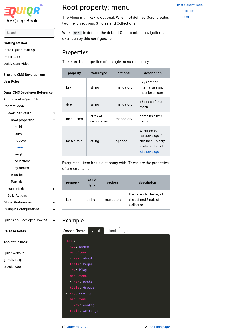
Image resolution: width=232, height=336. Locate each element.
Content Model (14, 106)
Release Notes (15, 231)
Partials (17, 181)
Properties (187, 11)
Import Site (12, 57)
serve (19, 133)
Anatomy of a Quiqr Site (21, 99)
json (128, 231)
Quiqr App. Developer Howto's (25, 220)
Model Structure (19, 113)
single (19, 154)
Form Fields (16, 188)
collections (23, 161)
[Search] (29, 32)
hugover (21, 140)
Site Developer (150, 152)
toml (112, 231)
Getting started (15, 43)
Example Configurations (21, 209)
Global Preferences (18, 202)
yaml (96, 231)
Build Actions (17, 195)
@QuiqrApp (12, 266)
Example (186, 17)
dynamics (22, 168)
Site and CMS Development (24, 74)
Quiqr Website (14, 253)
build (18, 127)
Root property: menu (190, 5)
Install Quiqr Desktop (19, 50)
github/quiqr (13, 260)
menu (19, 147)
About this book (15, 242)
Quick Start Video (17, 63)
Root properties (22, 120)
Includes (17, 175)
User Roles (11, 81)
